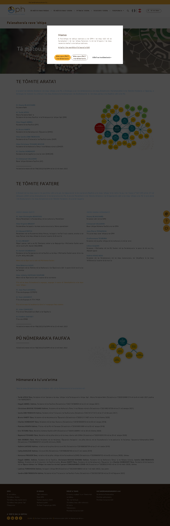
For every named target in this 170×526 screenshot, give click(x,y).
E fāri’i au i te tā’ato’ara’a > (102, 57)
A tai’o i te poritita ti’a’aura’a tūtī (74, 47)
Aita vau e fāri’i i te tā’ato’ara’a (62, 57)
